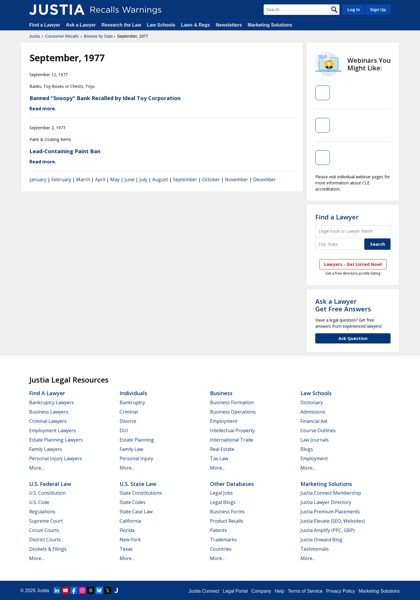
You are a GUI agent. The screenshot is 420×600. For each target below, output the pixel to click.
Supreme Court (46, 521)
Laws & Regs (195, 24)
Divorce (128, 421)
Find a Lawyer (44, 24)
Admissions (312, 412)
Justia (34, 36)
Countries (221, 549)
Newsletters (229, 24)
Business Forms (227, 511)
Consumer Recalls (61, 36)
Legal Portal (235, 591)
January (37, 179)
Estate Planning (137, 440)
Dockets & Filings (47, 549)
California (130, 521)
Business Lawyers (48, 412)
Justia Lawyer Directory (325, 502)
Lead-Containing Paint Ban (64, 151)
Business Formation (232, 402)
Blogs (306, 449)
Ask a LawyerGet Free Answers (343, 305)
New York (130, 539)
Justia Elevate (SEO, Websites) (332, 521)
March (83, 179)
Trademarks (223, 539)
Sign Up (378, 9)
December (264, 179)
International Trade (231, 440)
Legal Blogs (223, 502)
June (129, 179)
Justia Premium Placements (330, 511)
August (160, 179)
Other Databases (232, 483)
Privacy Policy (340, 591)
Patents (218, 530)
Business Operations (233, 412)
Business (221, 393)
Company (261, 591)
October (211, 179)
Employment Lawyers (52, 430)
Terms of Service (305, 591)
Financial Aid (313, 421)
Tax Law (219, 458)
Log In (353, 9)
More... (36, 468)
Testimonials (314, 549)
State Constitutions (141, 493)
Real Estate (222, 449)
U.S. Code (39, 502)
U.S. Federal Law (50, 483)
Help (279, 591)
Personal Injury (136, 458)
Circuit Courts (44, 530)
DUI (124, 430)
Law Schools (161, 24)
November (236, 179)
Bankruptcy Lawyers (51, 402)
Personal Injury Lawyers (55, 458)
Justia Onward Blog (321, 539)
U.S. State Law (138, 483)
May (115, 179)
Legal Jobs (221, 493)
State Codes (133, 502)
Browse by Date (98, 36)
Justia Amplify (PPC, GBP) (327, 530)
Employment (223, 421)
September (185, 179)
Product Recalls (226, 521)
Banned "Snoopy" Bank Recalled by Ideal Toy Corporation (105, 98)
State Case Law (136, 511)
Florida (127, 530)
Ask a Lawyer (81, 24)
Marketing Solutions (270, 24)
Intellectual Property (232, 430)
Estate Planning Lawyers (56, 440)
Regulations (42, 511)
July (143, 179)
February (61, 179)
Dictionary (311, 402)
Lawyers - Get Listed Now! (353, 264)
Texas (126, 549)
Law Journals (314, 440)
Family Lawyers (45, 449)
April (100, 179)
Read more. (42, 108)
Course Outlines (318, 430)
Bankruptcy (132, 402)
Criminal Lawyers (47, 421)
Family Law (131, 449)
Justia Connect (203, 591)
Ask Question (353, 338)
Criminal (129, 412)
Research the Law (121, 24)
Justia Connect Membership (330, 493)
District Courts (45, 539)
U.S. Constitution (47, 493)
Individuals (133, 393)
